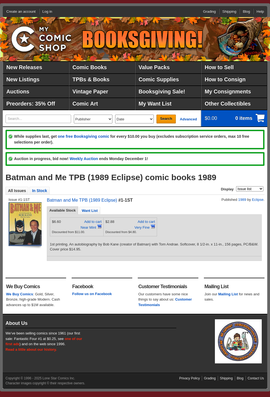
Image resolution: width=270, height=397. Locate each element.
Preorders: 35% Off (30, 104)
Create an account (21, 11)
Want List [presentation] (90, 211)
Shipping (229, 11)
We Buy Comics (19, 294)
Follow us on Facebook (92, 294)
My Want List (155, 104)
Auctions (17, 91)
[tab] (62, 210)
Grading (209, 11)
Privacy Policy (189, 378)
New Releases (24, 67)
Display (227, 189)
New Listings (22, 79)
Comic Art (85, 104)
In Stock (39, 190)
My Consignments (228, 91)
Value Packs (154, 67)
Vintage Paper (90, 91)
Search (166, 119)
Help (260, 11)
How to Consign (225, 79)
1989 (242, 200)
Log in (47, 11)
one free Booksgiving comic (83, 136)
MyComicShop (41, 37)
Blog (246, 11)
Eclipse (257, 200)
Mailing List (228, 294)
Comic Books (89, 67)
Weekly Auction (83, 158)
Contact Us (256, 378)
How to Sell (219, 67)
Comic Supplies (159, 79)
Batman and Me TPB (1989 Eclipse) (82, 200)
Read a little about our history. (31, 349)
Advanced (188, 119)
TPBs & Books (90, 79)
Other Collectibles (228, 104)
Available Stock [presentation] (62, 210)
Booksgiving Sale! (162, 91)
